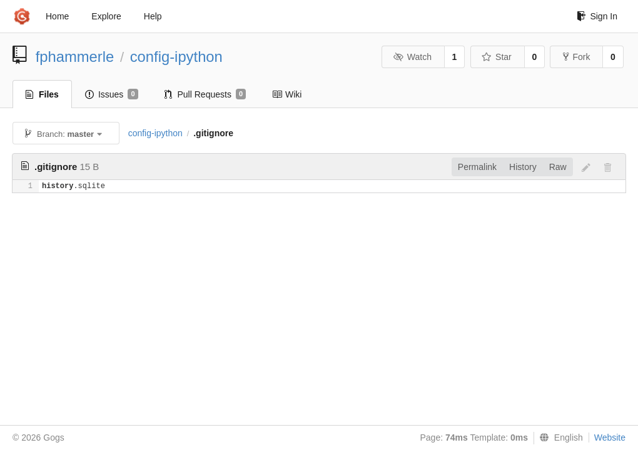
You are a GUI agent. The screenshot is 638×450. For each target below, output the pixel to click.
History (523, 167)
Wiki (286, 94)
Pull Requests (205, 94)
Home (57, 16)
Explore (106, 16)
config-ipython (176, 56)
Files (42, 94)
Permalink (477, 167)
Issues (111, 94)
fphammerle (75, 56)
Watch (412, 57)
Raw (558, 167)
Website (609, 437)
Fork (576, 57)
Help (153, 16)
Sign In (597, 16)
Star (497, 57)
